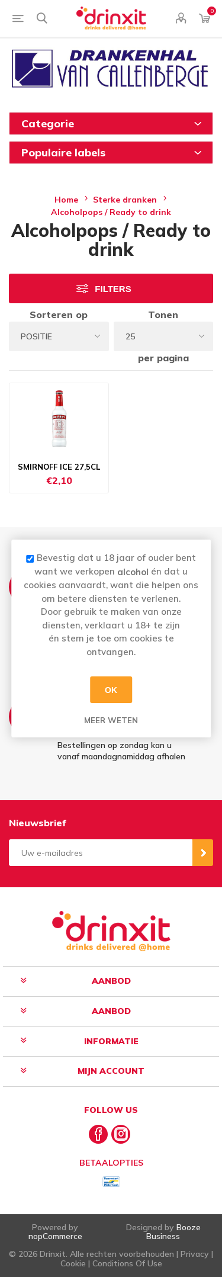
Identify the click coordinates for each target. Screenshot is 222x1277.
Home (66, 199)
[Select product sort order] (59, 336)
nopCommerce (55, 1236)
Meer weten (111, 720)
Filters (113, 289)
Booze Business (173, 1231)
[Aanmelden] (100, 852)
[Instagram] (120, 1134)
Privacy (195, 1254)
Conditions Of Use (127, 1263)
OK (111, 689)
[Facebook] (98, 1134)
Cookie (73, 1263)
